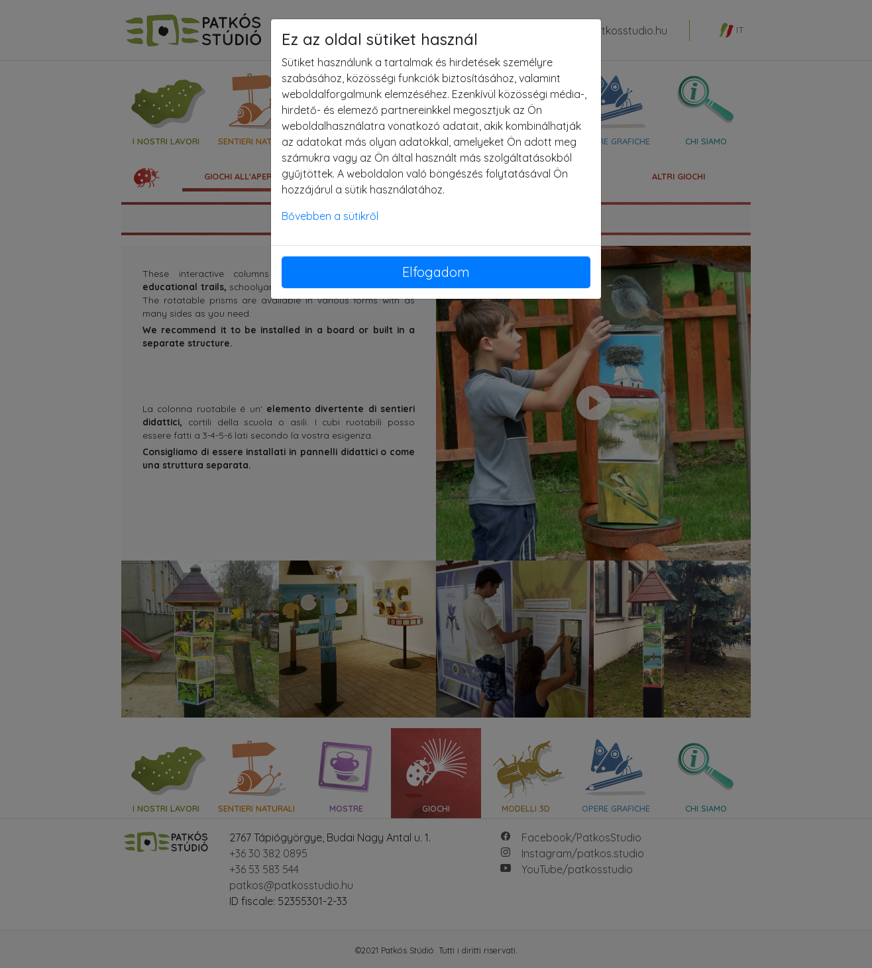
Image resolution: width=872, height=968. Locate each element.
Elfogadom (436, 272)
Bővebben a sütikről (330, 216)
